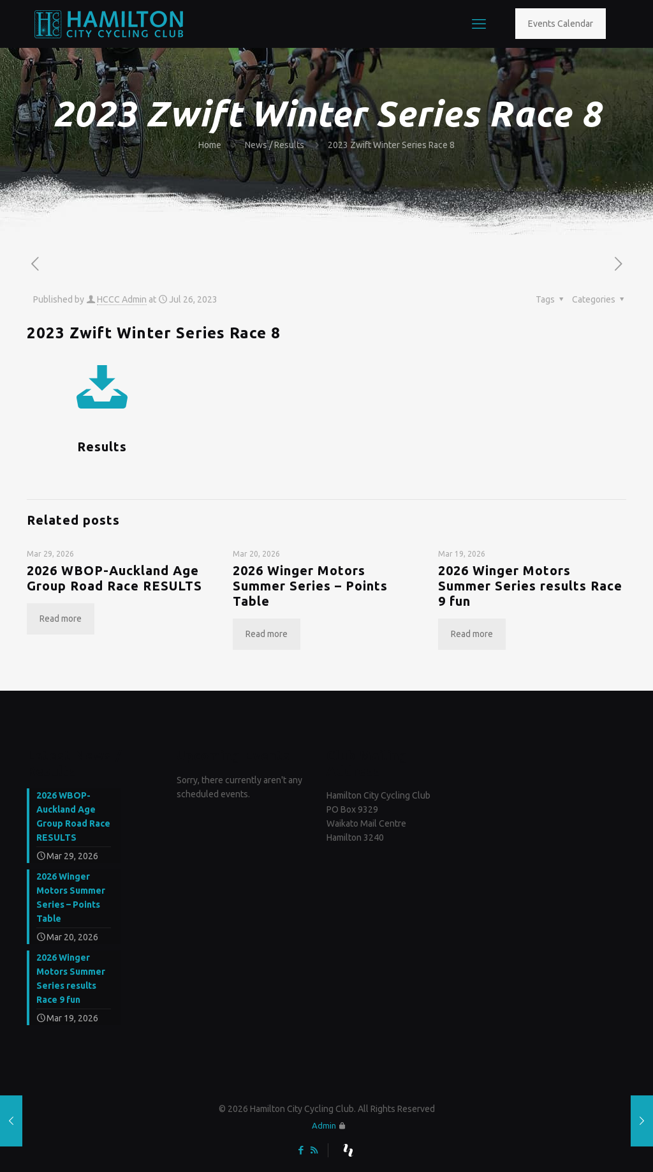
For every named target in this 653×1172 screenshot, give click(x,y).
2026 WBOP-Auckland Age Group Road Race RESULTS (114, 578)
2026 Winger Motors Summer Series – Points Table (310, 585)
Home (209, 145)
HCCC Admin (122, 299)
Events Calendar (560, 24)
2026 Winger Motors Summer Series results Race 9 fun (530, 585)
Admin (324, 1125)
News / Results (274, 145)
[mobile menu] (479, 23)
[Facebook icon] (300, 1150)
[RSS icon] (314, 1150)
